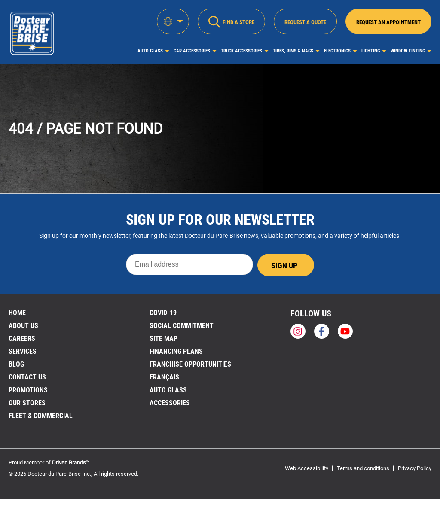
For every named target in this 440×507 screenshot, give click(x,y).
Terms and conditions (363, 468)
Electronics (337, 51)
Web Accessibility (306, 468)
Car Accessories (192, 51)
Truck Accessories (241, 51)
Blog (16, 364)
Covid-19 (163, 313)
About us (23, 326)
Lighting (370, 51)
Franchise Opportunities (190, 364)
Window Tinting (408, 51)
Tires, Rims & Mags (293, 51)
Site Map (163, 338)
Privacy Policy (414, 468)
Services (23, 351)
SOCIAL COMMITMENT (182, 326)
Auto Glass (150, 51)
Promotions (28, 390)
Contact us (27, 377)
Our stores (27, 403)
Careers (22, 338)
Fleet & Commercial (41, 416)
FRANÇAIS (164, 377)
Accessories (170, 403)
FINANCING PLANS (176, 351)
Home (17, 313)
